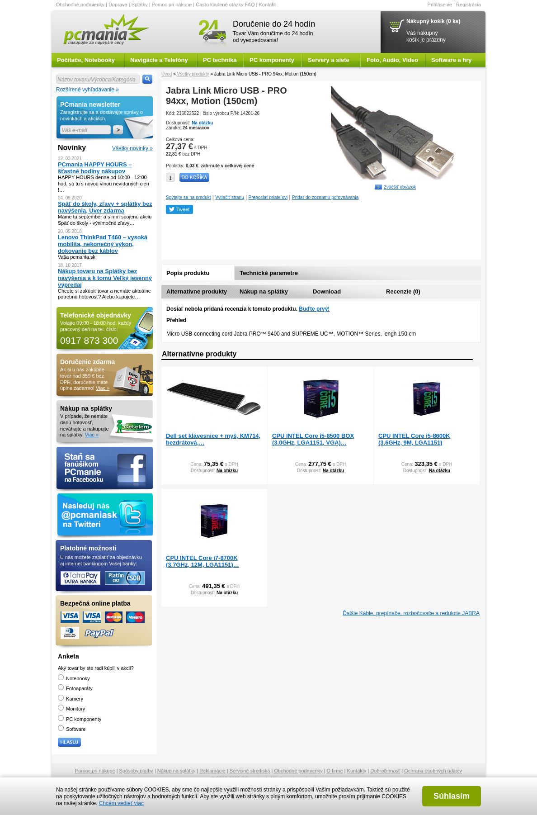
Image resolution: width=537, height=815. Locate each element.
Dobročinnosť (385, 770)
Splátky (140, 4)
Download (327, 291)
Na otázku (202, 122)
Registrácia (468, 4)
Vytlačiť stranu (229, 197)
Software (71, 729)
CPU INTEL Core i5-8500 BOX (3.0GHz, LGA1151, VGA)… (313, 439)
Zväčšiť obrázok (400, 187)
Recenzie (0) (403, 291)
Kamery (70, 698)
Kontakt (267, 4)
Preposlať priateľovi (268, 197)
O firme (335, 770)
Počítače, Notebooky (86, 60)
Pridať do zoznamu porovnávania (325, 197)
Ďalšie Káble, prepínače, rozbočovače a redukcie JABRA (411, 613)
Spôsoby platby (136, 770)
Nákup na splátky (264, 291)
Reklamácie (212, 770)
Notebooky (74, 678)
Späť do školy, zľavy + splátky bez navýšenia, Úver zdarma (105, 207)
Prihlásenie (440, 4)
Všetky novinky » (132, 148)
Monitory (71, 708)
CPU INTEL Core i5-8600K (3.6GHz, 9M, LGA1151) (414, 439)
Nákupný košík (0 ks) (433, 21)
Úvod (166, 73)
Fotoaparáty (75, 688)
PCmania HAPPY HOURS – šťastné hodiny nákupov (95, 168)
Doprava (117, 4)
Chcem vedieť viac (121, 803)
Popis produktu (187, 273)
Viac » (102, 388)
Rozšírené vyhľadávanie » (87, 89)
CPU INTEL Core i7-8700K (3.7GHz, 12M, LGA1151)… (202, 561)
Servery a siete (328, 60)
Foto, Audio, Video (392, 60)
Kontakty (357, 770)
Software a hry (451, 60)
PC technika (219, 60)
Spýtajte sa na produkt (188, 197)
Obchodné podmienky (80, 4)
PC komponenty (272, 60)
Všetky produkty (193, 73)
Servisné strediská (250, 770)
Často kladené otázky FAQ (225, 4)
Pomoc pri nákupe (172, 4)
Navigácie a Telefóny (159, 60)
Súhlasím (451, 796)
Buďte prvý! (314, 309)
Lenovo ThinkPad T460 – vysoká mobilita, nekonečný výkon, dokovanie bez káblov (102, 244)
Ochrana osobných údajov (433, 770)
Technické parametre (269, 273)
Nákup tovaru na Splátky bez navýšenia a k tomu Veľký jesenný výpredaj (105, 278)
